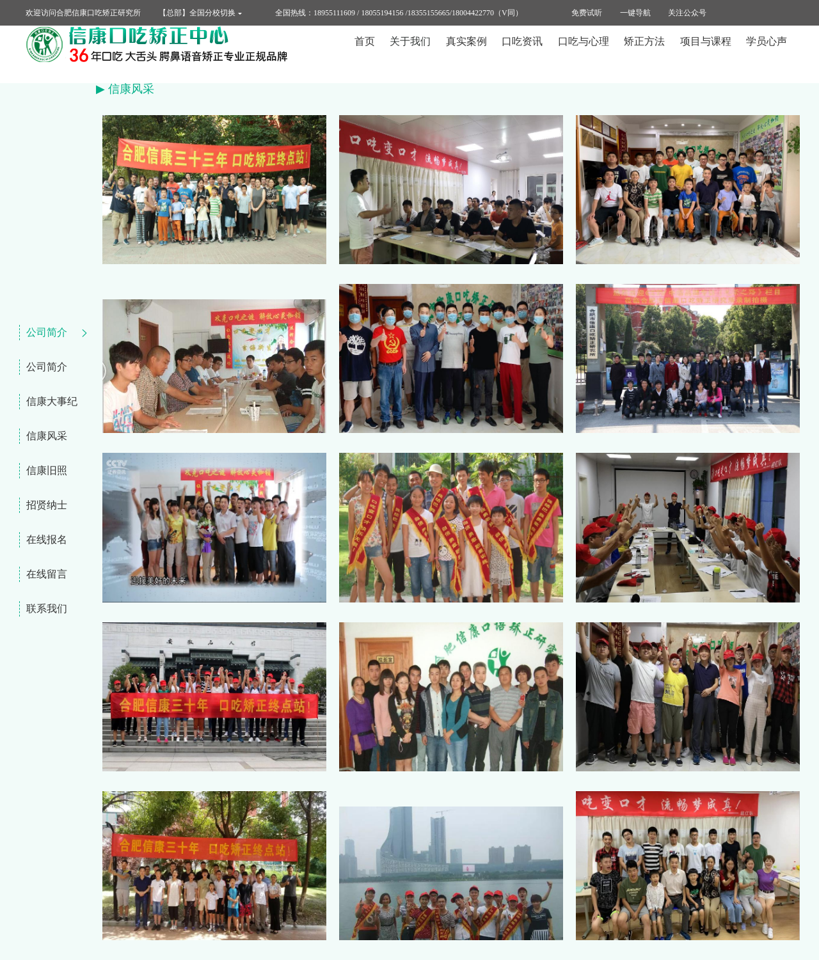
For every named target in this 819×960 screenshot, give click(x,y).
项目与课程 (705, 54)
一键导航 (635, 12)
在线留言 (46, 574)
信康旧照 (46, 470)
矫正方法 (644, 54)
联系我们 (46, 608)
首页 (364, 54)
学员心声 (766, 54)
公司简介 (46, 332)
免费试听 (586, 12)
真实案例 (466, 54)
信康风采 (46, 435)
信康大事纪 (51, 401)
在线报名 (46, 539)
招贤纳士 (46, 505)
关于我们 (410, 54)
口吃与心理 (583, 54)
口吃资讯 (522, 54)
